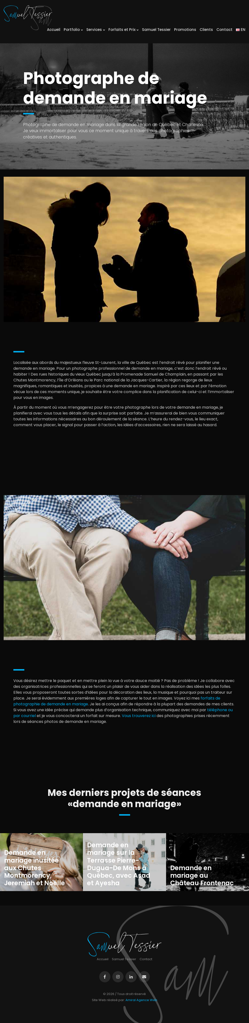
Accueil (53, 29)
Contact (224, 29)
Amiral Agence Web (141, 1000)
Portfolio (73, 29)
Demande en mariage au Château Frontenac (202, 875)
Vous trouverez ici (139, 716)
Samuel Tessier (156, 29)
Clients (206, 29)
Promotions (185, 29)
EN (240, 29)
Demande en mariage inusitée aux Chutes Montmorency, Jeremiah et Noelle (34, 868)
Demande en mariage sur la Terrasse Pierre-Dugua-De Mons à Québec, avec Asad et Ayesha (118, 864)
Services (95, 29)
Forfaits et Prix (123, 29)
